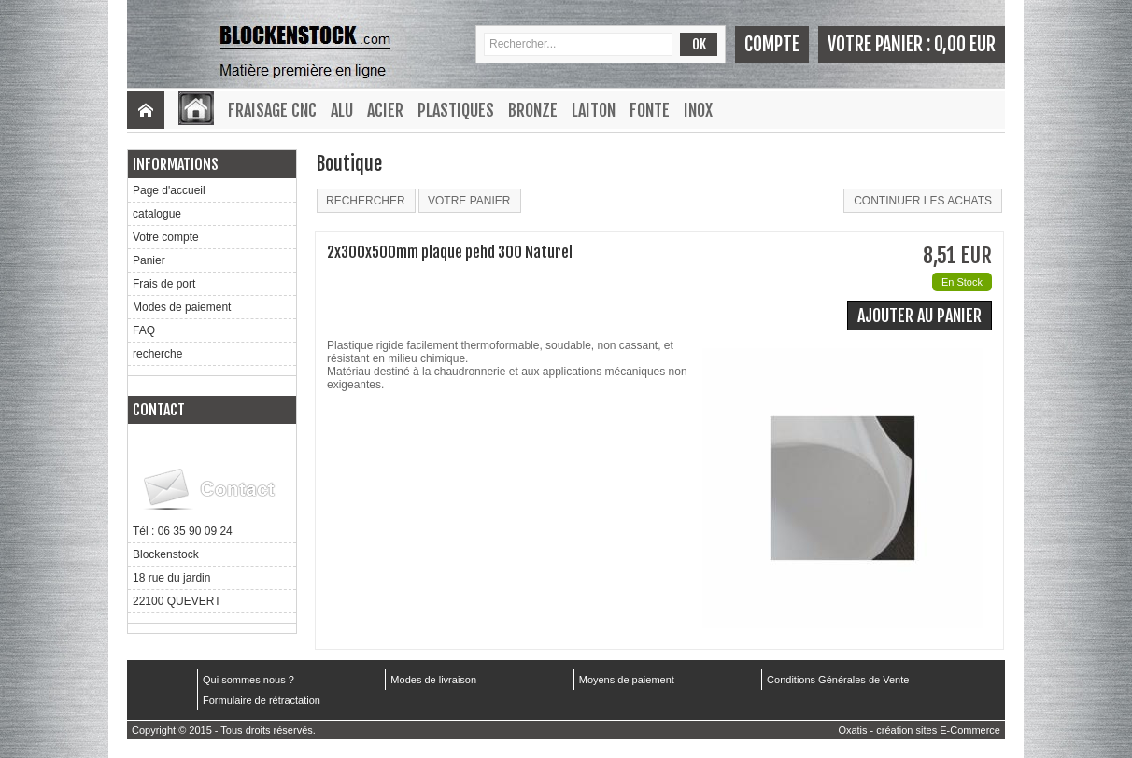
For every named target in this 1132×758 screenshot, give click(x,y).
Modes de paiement (182, 307)
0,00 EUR (965, 44)
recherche (157, 353)
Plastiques (455, 110)
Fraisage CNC (272, 110)
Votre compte (166, 237)
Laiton (594, 110)
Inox (698, 110)
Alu (342, 110)
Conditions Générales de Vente (838, 679)
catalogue (157, 213)
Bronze (533, 110)
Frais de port (164, 283)
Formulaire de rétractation (261, 700)
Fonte (650, 110)
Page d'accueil (169, 190)
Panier (149, 260)
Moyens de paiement (626, 679)
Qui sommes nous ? (248, 679)
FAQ (144, 330)
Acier (385, 110)
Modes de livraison (433, 679)
